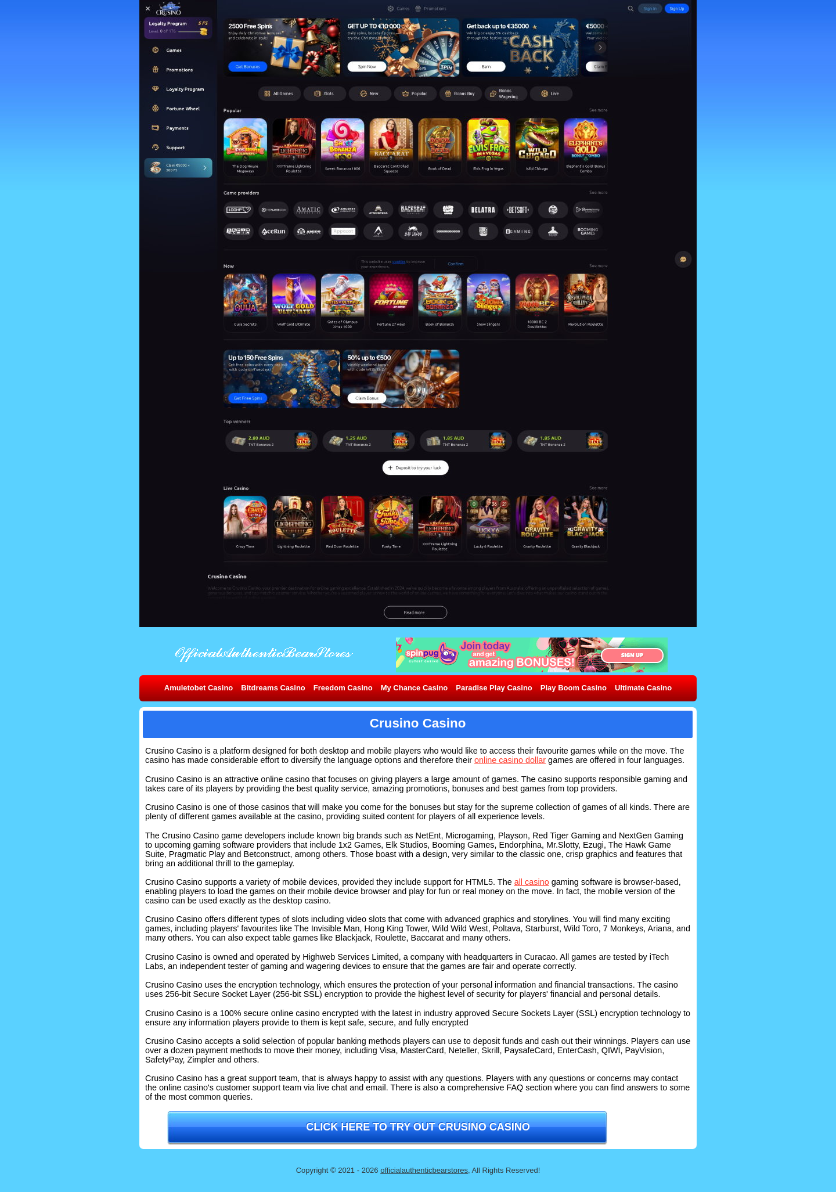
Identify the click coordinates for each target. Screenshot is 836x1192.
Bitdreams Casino (273, 687)
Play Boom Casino (573, 687)
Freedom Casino (343, 687)
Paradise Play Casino (494, 687)
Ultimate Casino (643, 687)
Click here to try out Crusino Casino (418, 1127)
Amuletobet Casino (198, 687)
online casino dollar (510, 760)
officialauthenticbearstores (424, 1170)
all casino (531, 882)
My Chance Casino (414, 687)
